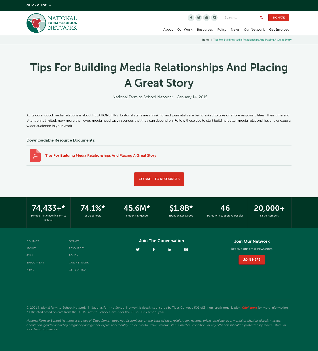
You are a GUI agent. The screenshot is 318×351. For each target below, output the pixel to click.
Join (29, 255)
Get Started (77, 269)
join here (252, 260)
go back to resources (159, 179)
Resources (205, 29)
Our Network (254, 29)
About (31, 248)
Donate (279, 17)
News (30, 269)
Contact (32, 241)
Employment (35, 262)
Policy (73, 255)
